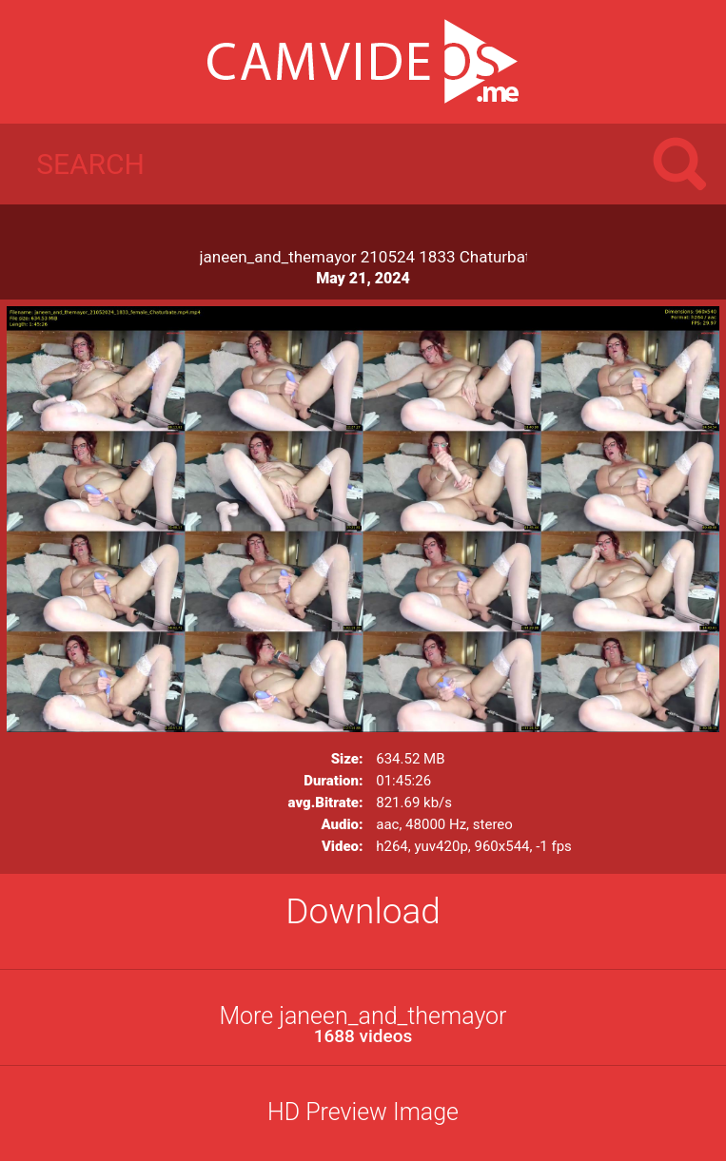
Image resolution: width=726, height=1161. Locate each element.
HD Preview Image (363, 1112)
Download (363, 911)
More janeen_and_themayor (363, 1024)
